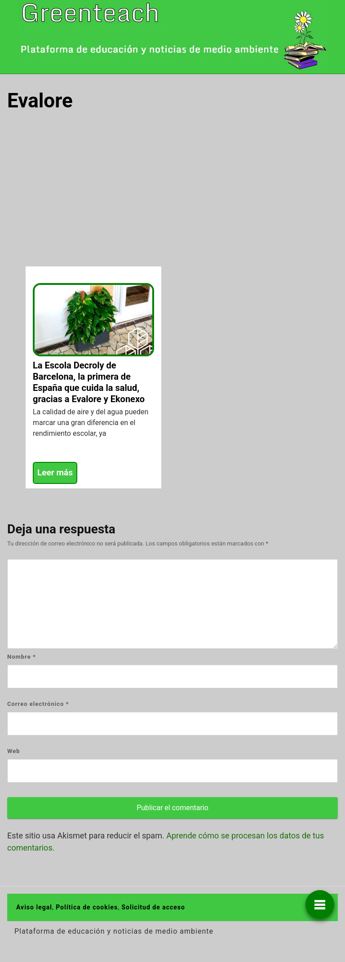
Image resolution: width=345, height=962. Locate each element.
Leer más (55, 472)
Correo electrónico (38, 703)
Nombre (21, 656)
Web (13, 751)
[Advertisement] (172, 188)
